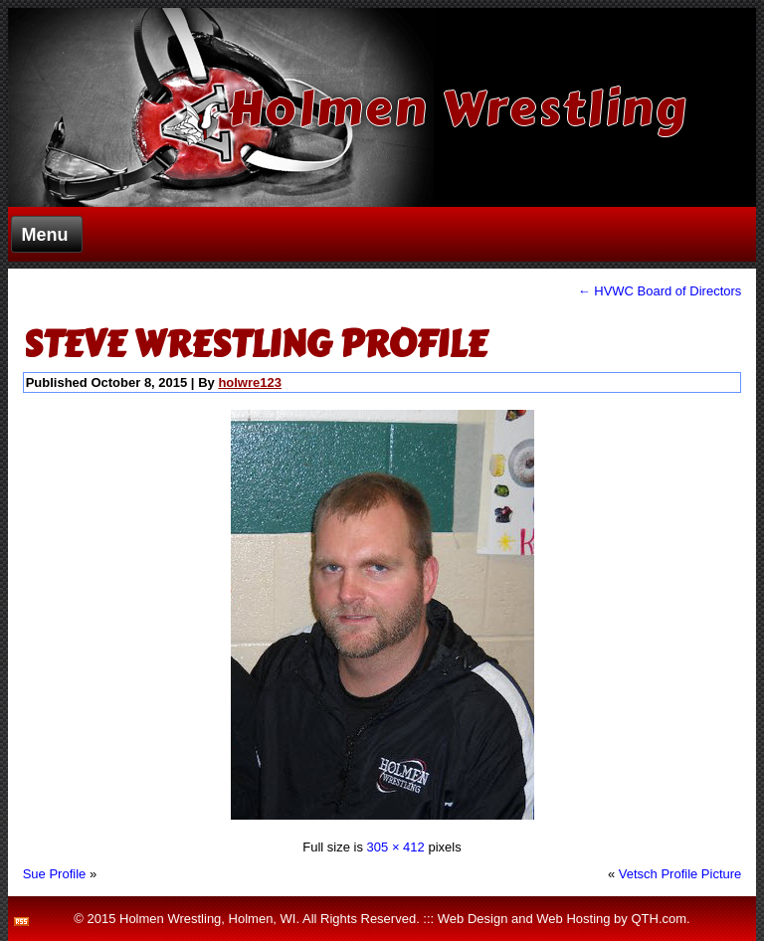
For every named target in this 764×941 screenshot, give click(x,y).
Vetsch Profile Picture (680, 873)
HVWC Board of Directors (660, 290)
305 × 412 (396, 847)
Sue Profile (55, 873)
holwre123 (250, 382)
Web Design (473, 918)
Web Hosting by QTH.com (611, 918)
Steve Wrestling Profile (254, 344)
